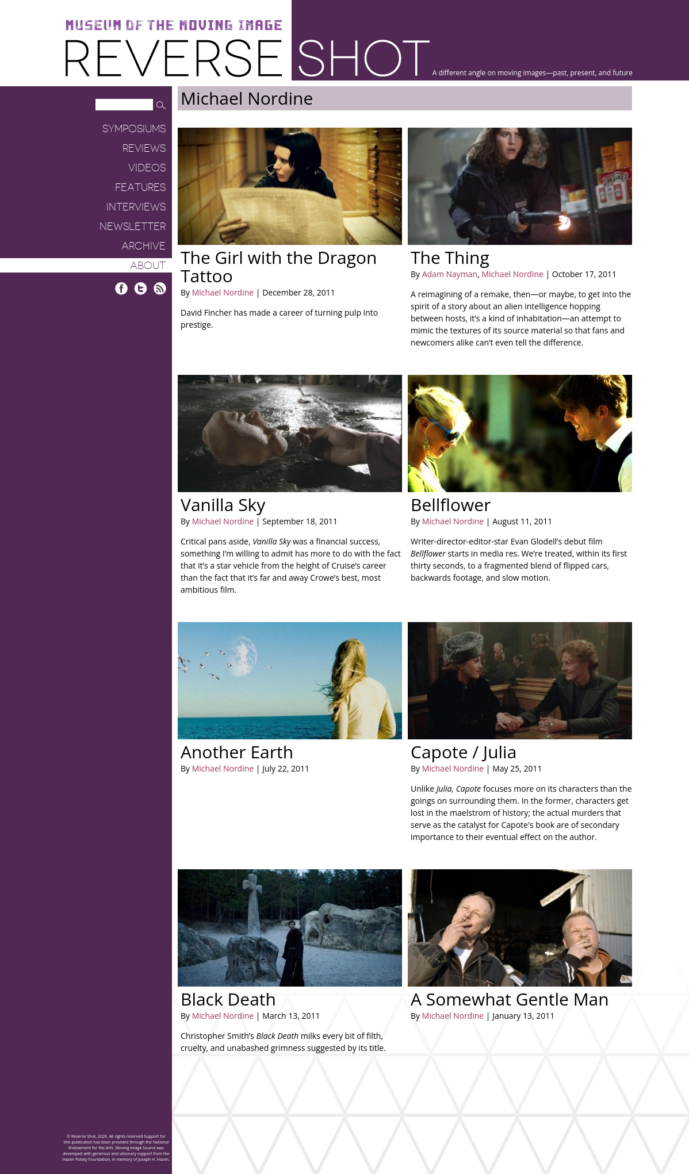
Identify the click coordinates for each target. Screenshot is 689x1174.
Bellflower (451, 504)
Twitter (140, 288)
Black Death (228, 999)
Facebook (121, 288)
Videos (147, 168)
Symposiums (134, 129)
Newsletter (132, 226)
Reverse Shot (248, 58)
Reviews (144, 148)
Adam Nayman (449, 273)
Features (140, 187)
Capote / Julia (463, 752)
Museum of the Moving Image (174, 26)
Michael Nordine (223, 292)
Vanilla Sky (223, 504)
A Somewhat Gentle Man (510, 999)
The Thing (450, 257)
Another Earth (237, 752)
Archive (143, 246)
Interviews (136, 207)
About (148, 265)
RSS (159, 288)
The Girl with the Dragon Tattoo (279, 266)
